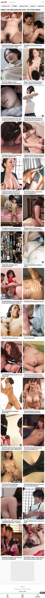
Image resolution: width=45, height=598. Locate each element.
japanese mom (6, 6)
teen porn (22, 586)
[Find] (43, 2)
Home (7, 596)
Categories (37, 596)
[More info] (21, 43)
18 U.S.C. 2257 (22, 591)
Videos (22, 596)
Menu (41, 592)
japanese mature (24, 6)
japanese (33, 6)
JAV (4, 2)
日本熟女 (15, 6)
